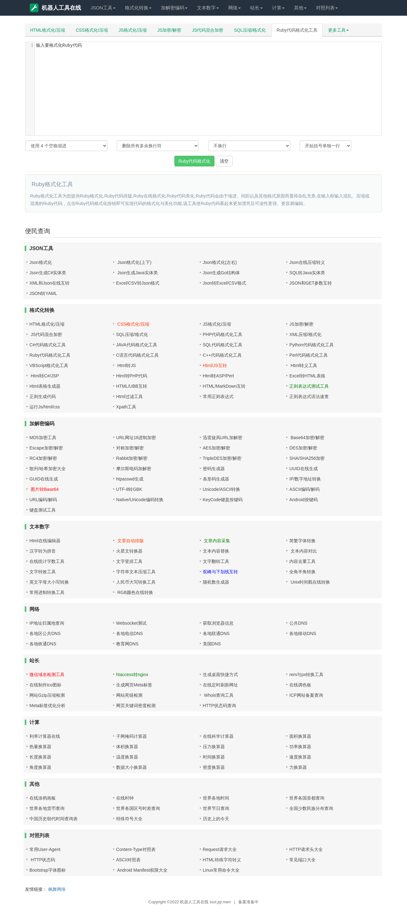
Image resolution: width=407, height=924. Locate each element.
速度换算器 (300, 756)
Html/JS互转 (215, 365)
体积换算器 (127, 746)
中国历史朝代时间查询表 (53, 818)
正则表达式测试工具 (309, 386)
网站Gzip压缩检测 (47, 695)
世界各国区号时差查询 (138, 808)
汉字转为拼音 (42, 551)
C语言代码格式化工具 (137, 355)
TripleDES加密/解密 (222, 458)
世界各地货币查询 (46, 808)
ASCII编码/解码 (304, 489)
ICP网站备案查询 (306, 695)
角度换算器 (40, 767)
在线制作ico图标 (45, 684)
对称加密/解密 (130, 447)
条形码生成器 (216, 478)
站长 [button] (256, 7)
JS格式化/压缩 (133, 30)
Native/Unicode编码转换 (139, 499)
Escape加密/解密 (46, 447)
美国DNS (212, 643)
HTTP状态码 (42, 859)
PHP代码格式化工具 (223, 334)
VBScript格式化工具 (48, 365)
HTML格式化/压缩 (47, 30)
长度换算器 (40, 756)
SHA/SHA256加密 (307, 458)
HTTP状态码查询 (219, 705)
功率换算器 (300, 746)
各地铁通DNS (42, 643)
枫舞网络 (57, 889)
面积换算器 (300, 736)
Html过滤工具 (129, 396)
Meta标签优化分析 (47, 705)
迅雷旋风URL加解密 (222, 437)
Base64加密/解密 (306, 437)
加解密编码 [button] (174, 7)
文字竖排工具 (129, 561)
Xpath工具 (126, 406)
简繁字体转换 (302, 540)
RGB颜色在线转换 (134, 592)
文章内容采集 (216, 540)
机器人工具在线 (55, 7)
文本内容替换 (216, 551)
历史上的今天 (216, 818)
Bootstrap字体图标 (47, 870)
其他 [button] (300, 7)
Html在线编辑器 (44, 540)
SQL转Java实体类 (307, 272)
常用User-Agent (44, 849)
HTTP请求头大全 (306, 849)
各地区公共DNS (45, 633)
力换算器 (298, 767)
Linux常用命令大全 (221, 870)
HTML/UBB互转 (131, 386)
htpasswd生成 (129, 478)
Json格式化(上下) (134, 262)
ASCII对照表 (128, 859)
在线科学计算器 (218, 736)
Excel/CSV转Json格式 (137, 283)
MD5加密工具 (42, 437)
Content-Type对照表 (136, 849)
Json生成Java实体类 (137, 272)
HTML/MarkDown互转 (224, 386)
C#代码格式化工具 (47, 344)
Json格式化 (40, 262)
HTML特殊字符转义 (222, 859)
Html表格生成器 (44, 386)
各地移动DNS (302, 633)
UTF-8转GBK (129, 489)
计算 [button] (278, 7)
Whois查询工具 (218, 695)
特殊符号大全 (129, 818)
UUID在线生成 (303, 468)
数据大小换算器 (131, 767)
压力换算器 (214, 746)
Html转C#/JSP (44, 375)
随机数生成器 (216, 582)
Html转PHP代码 (131, 375)
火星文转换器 (129, 551)
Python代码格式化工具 (311, 344)
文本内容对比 (303, 551)
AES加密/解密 (216, 447)
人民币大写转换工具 (136, 582)
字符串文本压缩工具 (136, 571)
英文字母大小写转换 (49, 582)
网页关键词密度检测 (136, 705)
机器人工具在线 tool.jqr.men (205, 902)
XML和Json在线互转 (49, 283)
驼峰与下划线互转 (220, 571)
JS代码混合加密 (207, 30)
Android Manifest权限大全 (141, 870)
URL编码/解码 (43, 499)
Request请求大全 (220, 849)
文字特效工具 (42, 571)
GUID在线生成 (43, 478)
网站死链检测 (129, 695)
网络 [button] (234, 7)
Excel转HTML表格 (307, 375)
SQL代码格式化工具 (222, 344)
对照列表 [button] (327, 7)
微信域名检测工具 (46, 674)
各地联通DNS (216, 633)
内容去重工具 (302, 561)
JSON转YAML (43, 293)
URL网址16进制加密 (136, 437)
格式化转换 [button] (138, 7)
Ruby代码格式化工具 (296, 30)
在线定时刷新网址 (220, 684)
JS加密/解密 (169, 30)
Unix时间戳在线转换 (309, 582)
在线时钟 (125, 798)
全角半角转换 (302, 571)
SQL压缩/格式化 (250, 30)
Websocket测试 (131, 623)
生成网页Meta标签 (134, 684)
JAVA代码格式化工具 (136, 344)
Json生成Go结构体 (221, 272)
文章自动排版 (130, 540)
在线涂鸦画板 (42, 798)
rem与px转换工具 (306, 674)
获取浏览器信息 (218, 623)
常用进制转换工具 (46, 592)
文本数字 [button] (208, 7)
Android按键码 (303, 499)
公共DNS (298, 623)
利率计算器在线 (44, 736)
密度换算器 (214, 767)
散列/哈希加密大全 (47, 468)
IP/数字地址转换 (305, 478)
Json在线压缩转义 (307, 262)
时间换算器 (214, 756)
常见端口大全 (302, 859)
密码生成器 (214, 468)
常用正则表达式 (218, 396)
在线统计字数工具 (46, 561)
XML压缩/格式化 (305, 334)
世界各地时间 (216, 798)
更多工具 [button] (338, 30)
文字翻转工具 (216, 561)
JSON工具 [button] (103, 7)
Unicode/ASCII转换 (221, 489)
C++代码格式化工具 (222, 355)
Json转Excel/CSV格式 (224, 283)
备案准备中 (248, 902)
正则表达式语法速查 (309, 396)
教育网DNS (127, 643)
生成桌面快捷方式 (220, 674)
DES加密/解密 (303, 447)
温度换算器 (127, 756)
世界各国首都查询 (306, 798)
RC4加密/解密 (43, 458)
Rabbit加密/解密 (131, 458)
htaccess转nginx (132, 674)
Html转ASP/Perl (218, 375)
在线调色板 (300, 684)
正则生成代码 (42, 396)
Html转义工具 (303, 365)
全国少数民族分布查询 (311, 808)
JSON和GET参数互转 (310, 283)
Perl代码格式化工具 (308, 355)
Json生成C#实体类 (47, 272)
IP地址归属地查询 (46, 623)
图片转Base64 (44, 489)
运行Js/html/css (44, 406)
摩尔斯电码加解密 (133, 468)
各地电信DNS (129, 633)
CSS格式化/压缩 (92, 30)
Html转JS (126, 365)
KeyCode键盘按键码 (223, 499)
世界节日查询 (216, 808)
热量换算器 (40, 746)
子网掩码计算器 (131, 736)
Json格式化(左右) (220, 262)
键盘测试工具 (42, 509)
